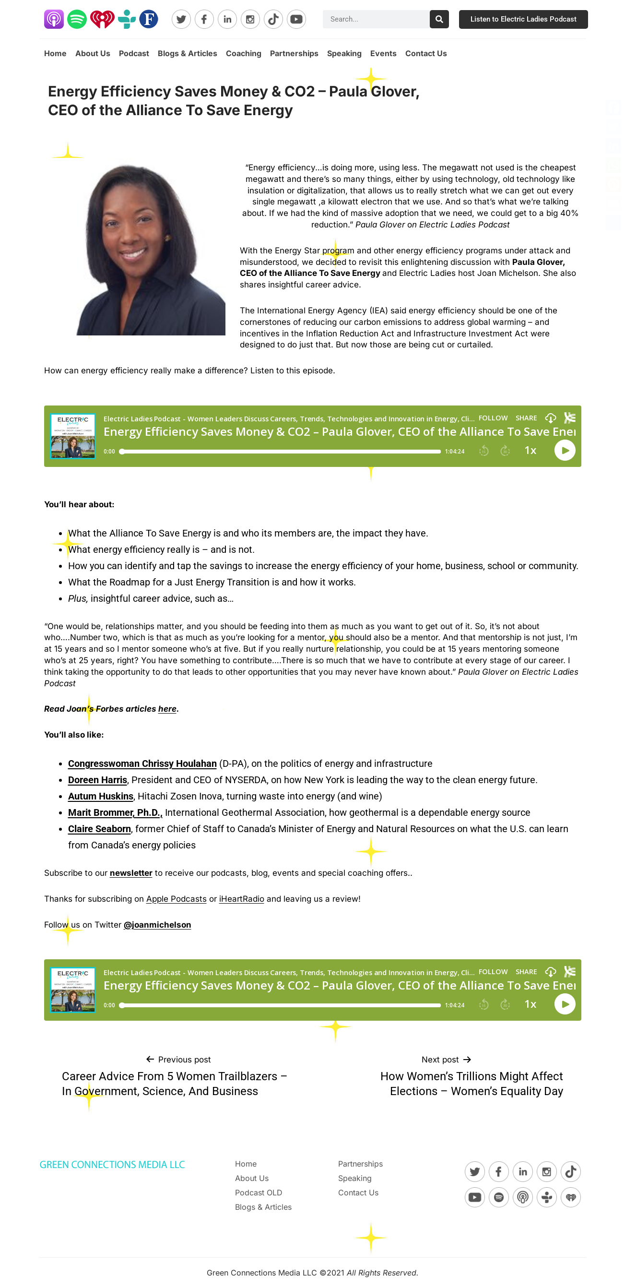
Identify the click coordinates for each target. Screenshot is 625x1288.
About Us (92, 53)
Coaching (243, 53)
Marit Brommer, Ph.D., (115, 812)
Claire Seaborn (99, 829)
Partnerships (294, 53)
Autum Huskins (100, 796)
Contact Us (426, 53)
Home (55, 53)
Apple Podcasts (176, 899)
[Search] (439, 19)
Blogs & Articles (187, 53)
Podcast (134, 53)
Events (383, 53)
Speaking (344, 53)
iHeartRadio (241, 899)
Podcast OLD (259, 1192)
